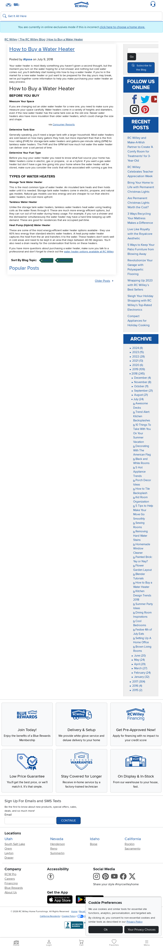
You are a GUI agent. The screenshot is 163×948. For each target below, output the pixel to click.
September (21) (142, 390)
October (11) (139, 386)
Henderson (57, 847)
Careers (10, 881)
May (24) (138, 659)
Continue (68, 823)
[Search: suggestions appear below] (81, 16)
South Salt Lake (15, 847)
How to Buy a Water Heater (65, 39)
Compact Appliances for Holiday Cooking (139, 320)
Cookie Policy (69, 918)
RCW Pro (10, 877)
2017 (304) (137, 681)
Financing (11, 886)
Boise (93, 847)
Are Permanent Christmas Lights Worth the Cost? (138, 202)
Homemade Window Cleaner (141, 549)
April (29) (138, 664)
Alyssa (27, 59)
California (133, 841)
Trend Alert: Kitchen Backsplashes (141, 416)
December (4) (141, 377)
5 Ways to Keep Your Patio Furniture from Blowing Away (141, 249)
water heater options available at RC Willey (88, 251)
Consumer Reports (64, 124)
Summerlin (57, 856)
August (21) (139, 395)
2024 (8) (136, 348)
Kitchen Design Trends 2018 (142, 595)
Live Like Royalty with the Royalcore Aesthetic (140, 233)
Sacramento (132, 851)
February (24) (141, 672)
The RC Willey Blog (32, 39)
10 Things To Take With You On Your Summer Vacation (142, 433)
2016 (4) (135, 685)
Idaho (94, 841)
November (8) (141, 382)
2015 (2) (135, 690)
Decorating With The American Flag (142, 450)
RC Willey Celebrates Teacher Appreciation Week (140, 171)
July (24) (137, 399)
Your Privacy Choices (141, 930)
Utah (9, 841)
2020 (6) (136, 365)
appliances (65, 260)
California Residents (50, 918)
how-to (47, 260)
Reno (53, 851)
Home (74, 914)
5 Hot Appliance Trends (139, 472)
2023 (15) (136, 352)
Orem (8, 851)
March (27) (139, 668)
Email (8, 817)
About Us (11, 895)
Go (132, 57)
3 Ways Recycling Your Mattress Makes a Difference (140, 218)
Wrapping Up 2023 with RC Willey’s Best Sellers (140, 285)
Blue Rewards (14, 890)
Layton (9, 856)
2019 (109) (137, 369)
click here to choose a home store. (122, 27)
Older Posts (102, 281)
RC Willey (11, 39)
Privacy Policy (135, 921)
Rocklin (130, 847)
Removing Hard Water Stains (140, 536)
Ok (106, 930)
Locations (13, 836)
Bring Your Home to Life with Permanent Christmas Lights (141, 187)
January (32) (140, 677)
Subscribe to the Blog (144, 67)
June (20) (138, 655)
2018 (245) (137, 373)
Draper (9, 860)
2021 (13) (136, 360)
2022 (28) (137, 356)
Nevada (56, 841)
